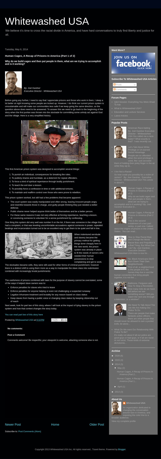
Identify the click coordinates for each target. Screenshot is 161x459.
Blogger (121, 449)
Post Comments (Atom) (29, 431)
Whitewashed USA (47, 21)
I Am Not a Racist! (123, 171)
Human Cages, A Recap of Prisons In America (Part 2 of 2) (141, 215)
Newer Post (13, 424)
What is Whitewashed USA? (128, 108)
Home (55, 424)
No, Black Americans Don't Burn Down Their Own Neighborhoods (141, 261)
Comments (120, 89)
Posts (118, 84)
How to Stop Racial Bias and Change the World (139, 238)
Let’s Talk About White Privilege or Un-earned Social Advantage (139, 150)
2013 (117, 392)
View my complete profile (124, 421)
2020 (117, 355)
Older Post (97, 424)
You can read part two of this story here (24, 314)
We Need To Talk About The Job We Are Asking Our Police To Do (141, 307)
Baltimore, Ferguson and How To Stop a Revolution (140, 284)
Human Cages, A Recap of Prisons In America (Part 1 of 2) (141, 191)
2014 (117, 364)
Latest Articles (121, 115)
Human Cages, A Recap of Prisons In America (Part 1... (135, 379)
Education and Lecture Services (129, 112)
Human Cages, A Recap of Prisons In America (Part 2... (135, 373)
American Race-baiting (139, 128)
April (120, 386)
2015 (117, 360)
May (120, 368)
